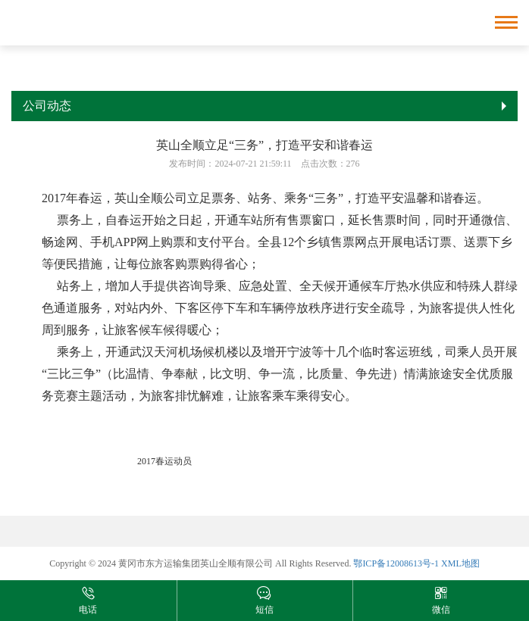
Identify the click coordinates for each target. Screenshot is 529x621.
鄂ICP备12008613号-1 (396, 563)
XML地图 (460, 563)
